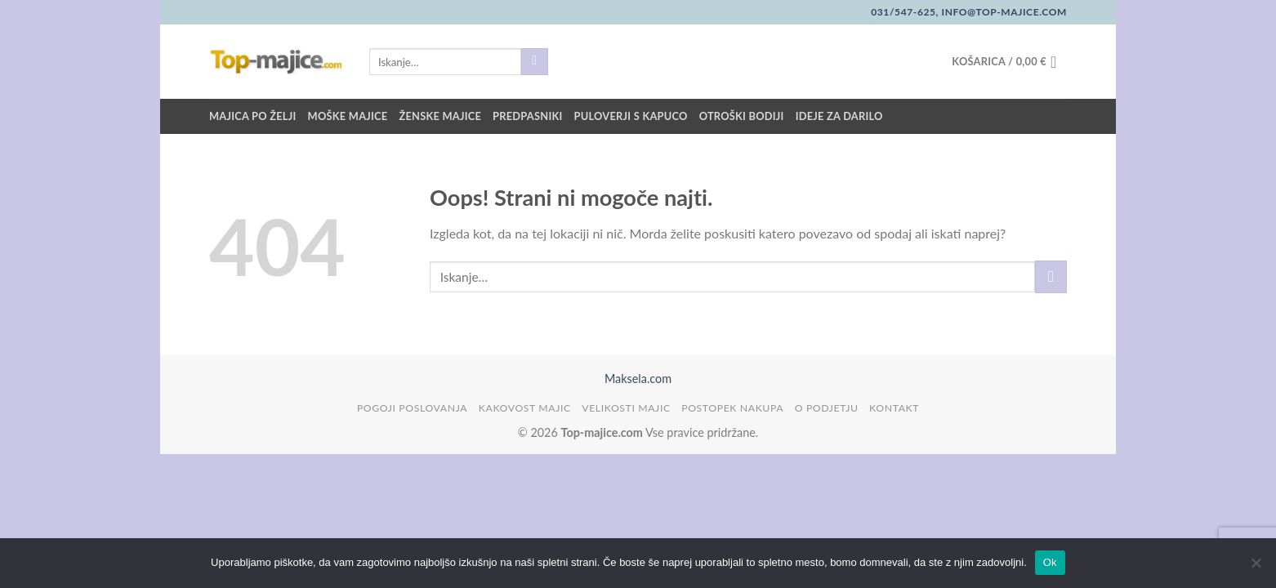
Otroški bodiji (741, 115)
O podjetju (827, 408)
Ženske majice (440, 115)
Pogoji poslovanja (412, 408)
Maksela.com (638, 378)
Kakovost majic (525, 408)
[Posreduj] (534, 62)
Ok (1050, 562)
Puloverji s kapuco (631, 115)
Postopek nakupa (732, 408)
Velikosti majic (626, 408)
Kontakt (894, 408)
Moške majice (348, 115)
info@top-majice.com (1003, 12)
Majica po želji (253, 115)
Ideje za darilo (839, 115)
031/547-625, (905, 12)
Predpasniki (527, 115)
